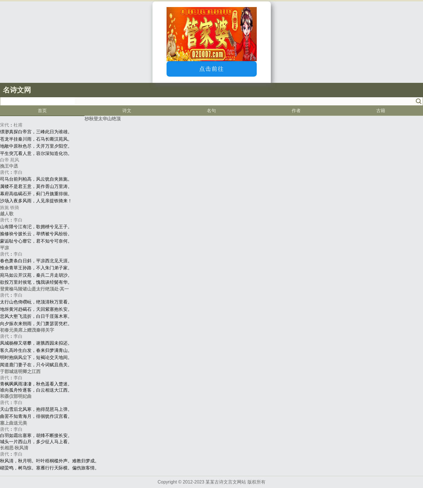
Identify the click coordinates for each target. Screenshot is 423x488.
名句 (211, 110)
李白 (18, 172)
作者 (296, 110)
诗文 (126, 110)
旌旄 (4, 207)
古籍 (380, 110)
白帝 (4, 160)
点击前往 (211, 69)
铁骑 (14, 207)
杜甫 (18, 125)
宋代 (4, 125)
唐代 (4, 172)
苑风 (14, 160)
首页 (42, 110)
